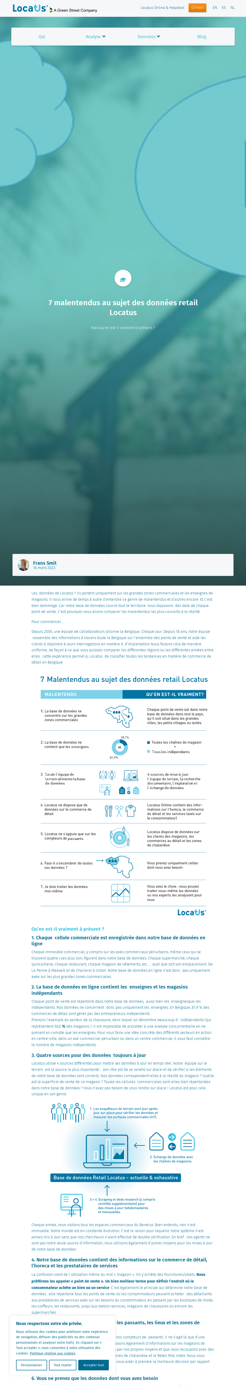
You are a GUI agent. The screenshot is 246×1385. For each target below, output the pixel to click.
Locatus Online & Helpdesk (162, 8)
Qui (42, 36)
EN (215, 8)
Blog (201, 36)
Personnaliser (31, 1365)
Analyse (93, 36)
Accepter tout (93, 1365)
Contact (197, 8)
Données (146, 36)
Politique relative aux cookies (52, 1353)
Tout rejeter (63, 1365)
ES (224, 8)
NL (233, 8)
